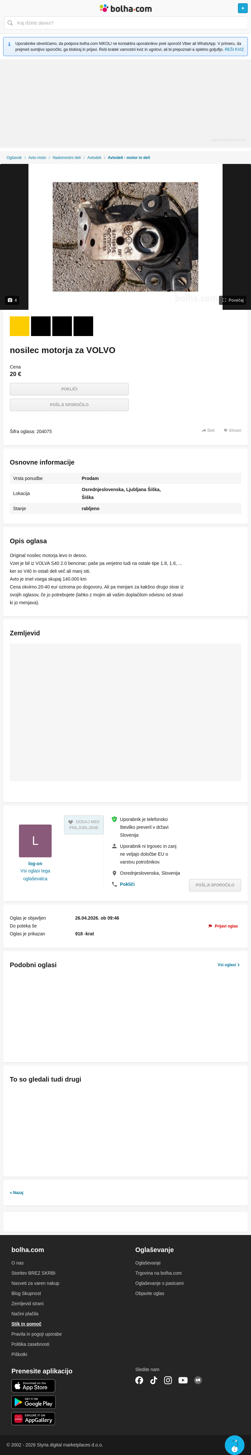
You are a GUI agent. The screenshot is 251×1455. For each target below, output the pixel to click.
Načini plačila (24, 1313)
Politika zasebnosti (30, 1344)
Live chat (234, 1445)
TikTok (154, 1380)
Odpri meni (8, 8)
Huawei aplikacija (33, 1418)
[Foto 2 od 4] (41, 326)
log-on (35, 863)
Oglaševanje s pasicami (159, 1283)
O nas (17, 1263)
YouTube (183, 1380)
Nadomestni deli (67, 157)
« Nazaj (16, 1192)
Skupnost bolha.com (198, 1380)
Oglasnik (14, 157)
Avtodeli (94, 157)
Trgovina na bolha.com (158, 1273)
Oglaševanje (148, 1263)
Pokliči (69, 389)
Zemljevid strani (27, 1303)
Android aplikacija (33, 1402)
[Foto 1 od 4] (19, 326)
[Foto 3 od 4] (62, 326)
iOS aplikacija (33, 1385)
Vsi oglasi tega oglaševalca (35, 874)
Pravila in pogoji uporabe (36, 1334)
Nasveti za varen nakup (35, 1283)
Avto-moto (37, 157)
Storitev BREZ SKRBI (33, 1273)
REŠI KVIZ (234, 49)
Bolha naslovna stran (125, 8)
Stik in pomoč (26, 1323)
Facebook (139, 1380)
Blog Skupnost (26, 1293)
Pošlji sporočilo (69, 405)
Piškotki (19, 1354)
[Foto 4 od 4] (83, 326)
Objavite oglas (149, 1293)
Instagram (168, 1380)
